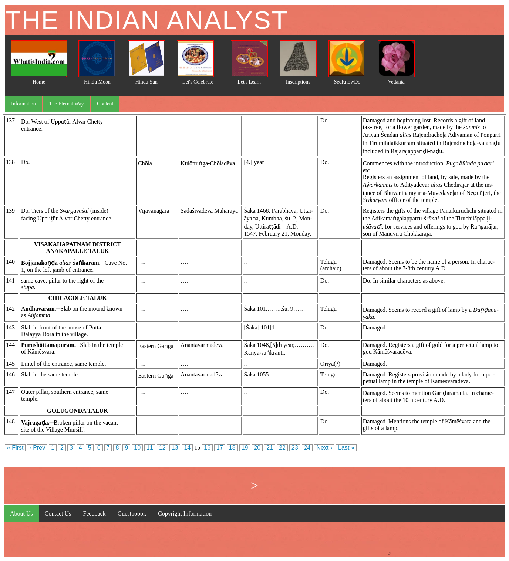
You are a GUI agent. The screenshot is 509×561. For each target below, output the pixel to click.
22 (282, 448)
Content (105, 104)
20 (257, 448)
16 (207, 448)
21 (269, 448)
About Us (21, 513)
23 (294, 448)
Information (23, 104)
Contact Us (58, 513)
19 (245, 448)
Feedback (94, 513)
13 (175, 448)
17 (219, 448)
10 (137, 448)
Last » (346, 448)
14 (187, 448)
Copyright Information (185, 513)
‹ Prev (37, 448)
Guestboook (132, 513)
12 (162, 448)
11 (149, 448)
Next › (324, 448)
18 (232, 448)
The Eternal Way (66, 104)
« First (15, 448)
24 (307, 448)
